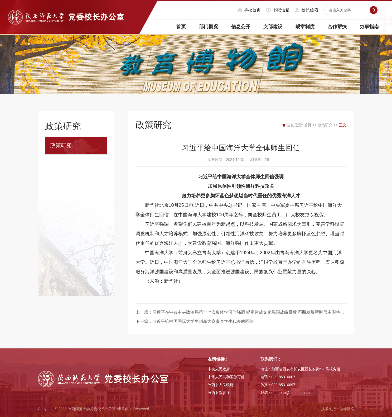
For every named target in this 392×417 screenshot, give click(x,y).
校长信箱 (309, 10)
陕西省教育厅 (219, 393)
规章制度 (305, 26)
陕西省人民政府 (221, 385)
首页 (181, 26)
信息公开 (240, 26)
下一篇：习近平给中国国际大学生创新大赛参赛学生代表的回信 (194, 321)
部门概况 (208, 26)
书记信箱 (281, 10)
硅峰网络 (347, 409)
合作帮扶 (337, 26)
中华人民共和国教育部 (226, 377)
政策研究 (60, 145)
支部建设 (272, 26)
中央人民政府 (219, 369)
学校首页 (252, 10)
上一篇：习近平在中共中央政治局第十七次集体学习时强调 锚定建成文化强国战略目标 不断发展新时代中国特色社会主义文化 (252, 312)
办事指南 (369, 26)
